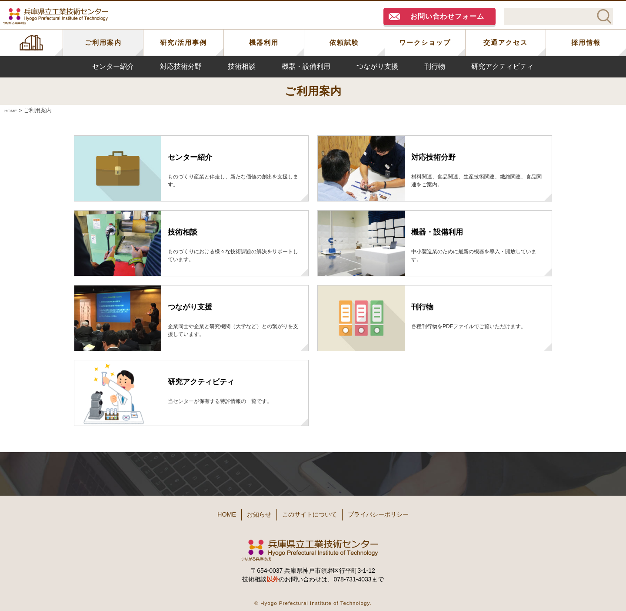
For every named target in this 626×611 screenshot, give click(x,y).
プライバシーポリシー (395, 512)
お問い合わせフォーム (447, 16)
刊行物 (434, 66)
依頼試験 (344, 42)
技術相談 (242, 66)
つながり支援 (377, 66)
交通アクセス (505, 42)
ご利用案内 (103, 42)
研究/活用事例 (183, 42)
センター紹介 (113, 66)
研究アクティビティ (502, 66)
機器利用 (264, 42)
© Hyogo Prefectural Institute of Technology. (313, 597)
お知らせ (249, 512)
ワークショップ (425, 42)
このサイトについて (311, 512)
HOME (31, 43)
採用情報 (586, 42)
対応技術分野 (181, 66)
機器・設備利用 (306, 66)
